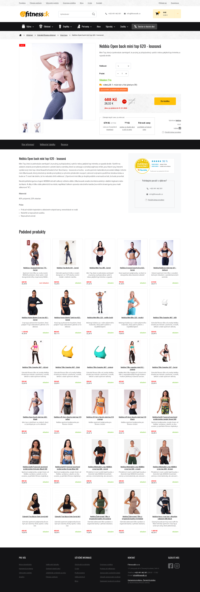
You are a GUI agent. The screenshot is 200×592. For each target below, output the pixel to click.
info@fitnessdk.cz (132, 14)
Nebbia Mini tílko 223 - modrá (132, 318)
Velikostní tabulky (52, 564)
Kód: (179, 124)
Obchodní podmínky (82, 564)
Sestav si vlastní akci (144, 26)
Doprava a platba (69, 3)
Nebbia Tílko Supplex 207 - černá (164, 367)
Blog (81, 3)
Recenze (64, 144)
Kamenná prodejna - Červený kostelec (141, 580)
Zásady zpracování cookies (110, 577)
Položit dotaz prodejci (171, 132)
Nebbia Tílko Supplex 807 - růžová (35, 367)
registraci (109, 129)
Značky (124, 26)
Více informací (28, 144)
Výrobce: (172, 120)
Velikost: (103, 66)
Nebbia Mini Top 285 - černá (100, 268)
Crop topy (63, 35)
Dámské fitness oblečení (46, 35)
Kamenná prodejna (26, 569)
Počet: (102, 74)
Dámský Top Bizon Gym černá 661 (67, 517)
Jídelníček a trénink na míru (56, 573)
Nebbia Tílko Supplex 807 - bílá (165, 318)
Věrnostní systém (52, 3)
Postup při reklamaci (107, 569)
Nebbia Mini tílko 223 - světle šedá (100, 318)
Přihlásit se (163, 3)
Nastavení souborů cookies (110, 581)
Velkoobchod (80, 577)
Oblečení (29, 35)
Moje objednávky (25, 564)
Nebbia (178, 120)
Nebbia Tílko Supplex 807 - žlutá (67, 367)
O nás (90, 3)
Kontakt (99, 3)
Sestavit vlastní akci (53, 569)
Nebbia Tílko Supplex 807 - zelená (100, 367)
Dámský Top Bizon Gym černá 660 (35, 517)
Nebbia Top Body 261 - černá (68, 268)
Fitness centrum (36, 3)
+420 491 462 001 (113, 14)
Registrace (175, 3)
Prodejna (22, 3)
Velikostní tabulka (47, 144)
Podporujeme (80, 573)
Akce (99, 26)
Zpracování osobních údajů (110, 573)
